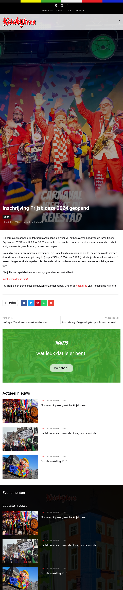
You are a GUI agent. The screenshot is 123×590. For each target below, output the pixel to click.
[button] (24, 303)
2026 (43, 400)
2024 (6, 217)
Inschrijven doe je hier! (15, 279)
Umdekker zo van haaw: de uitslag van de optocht (68, 433)
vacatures (81, 285)
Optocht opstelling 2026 (54, 461)
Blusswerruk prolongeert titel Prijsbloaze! (63, 405)
